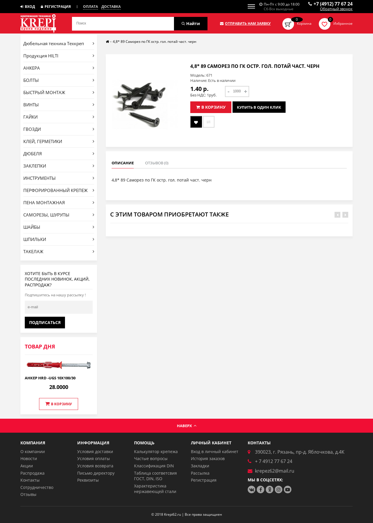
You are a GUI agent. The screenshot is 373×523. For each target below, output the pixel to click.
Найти (191, 23)
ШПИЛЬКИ (58, 239)
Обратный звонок (336, 9)
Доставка (111, 6)
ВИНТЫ (58, 105)
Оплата (90, 6)
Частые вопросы (151, 458)
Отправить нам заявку (245, 23)
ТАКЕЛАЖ (58, 251)
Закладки (200, 466)
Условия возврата (95, 466)
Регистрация (56, 6)
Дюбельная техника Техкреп (58, 43)
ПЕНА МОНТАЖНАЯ (58, 202)
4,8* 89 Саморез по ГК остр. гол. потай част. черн (154, 41)
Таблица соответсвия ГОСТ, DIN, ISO (155, 476)
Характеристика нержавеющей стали (155, 488)
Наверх (186, 425)
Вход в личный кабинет (214, 451)
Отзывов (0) (156, 162)
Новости (28, 458)
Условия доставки (95, 451)
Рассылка (200, 473)
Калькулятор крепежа (156, 451)
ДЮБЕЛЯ (58, 153)
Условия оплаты (93, 458)
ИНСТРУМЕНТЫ (58, 178)
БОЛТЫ (58, 80)
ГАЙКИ (58, 117)
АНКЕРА (58, 68)
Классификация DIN (154, 466)
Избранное (343, 23)
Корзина (304, 23)
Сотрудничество (36, 487)
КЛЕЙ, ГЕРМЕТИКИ (58, 141)
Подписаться (45, 322)
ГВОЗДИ (58, 129)
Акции (26, 466)
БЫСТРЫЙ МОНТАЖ (58, 92)
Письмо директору (96, 473)
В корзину (58, 403)
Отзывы (28, 494)
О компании (32, 451)
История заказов (208, 458)
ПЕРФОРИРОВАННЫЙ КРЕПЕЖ (58, 190)
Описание (123, 162)
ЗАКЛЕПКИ (58, 166)
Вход (27, 6)
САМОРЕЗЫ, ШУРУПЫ (58, 215)
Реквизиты (88, 480)
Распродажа (32, 473)
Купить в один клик (259, 107)
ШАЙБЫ (58, 227)
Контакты (30, 480)
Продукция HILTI (58, 56)
